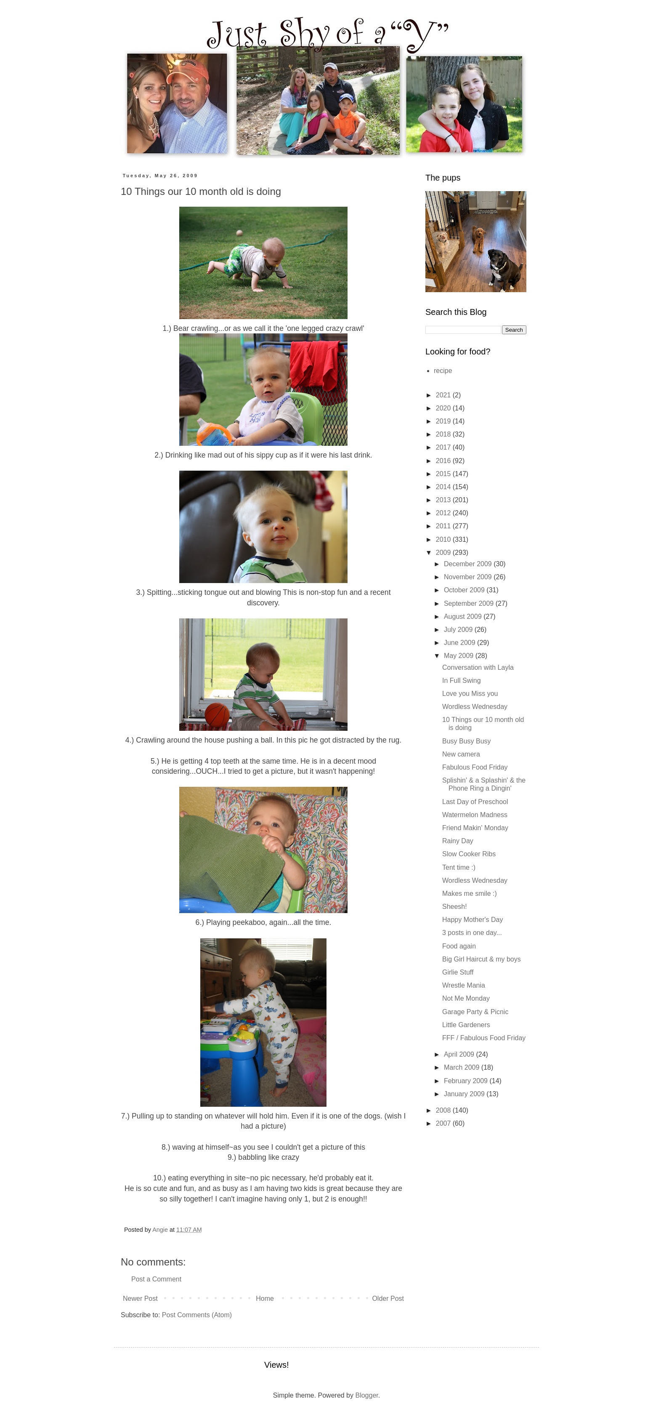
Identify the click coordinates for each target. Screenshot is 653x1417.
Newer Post (140, 1298)
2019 (444, 421)
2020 (444, 408)
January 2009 (465, 1093)
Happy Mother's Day (472, 919)
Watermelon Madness (474, 814)
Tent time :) (458, 867)
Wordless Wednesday (474, 706)
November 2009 (469, 577)
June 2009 (460, 642)
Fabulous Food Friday (475, 767)
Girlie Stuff (457, 972)
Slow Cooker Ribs (469, 854)
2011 (444, 526)
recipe (443, 370)
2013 (444, 499)
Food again (459, 946)
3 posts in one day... (472, 932)
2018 (444, 434)
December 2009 (469, 563)
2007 (444, 1123)
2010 (444, 539)
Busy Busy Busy (466, 741)
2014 (444, 486)
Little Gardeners (466, 1024)
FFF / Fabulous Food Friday (484, 1037)
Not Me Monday (466, 998)
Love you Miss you (470, 693)
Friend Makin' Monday (475, 827)
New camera (461, 754)
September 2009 (470, 603)
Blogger (366, 1395)
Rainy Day (457, 840)
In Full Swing (461, 680)
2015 (444, 473)
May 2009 (459, 655)
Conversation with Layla (478, 667)
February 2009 (467, 1080)
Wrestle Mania (463, 985)
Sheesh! (454, 906)
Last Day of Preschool (475, 801)
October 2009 (465, 590)
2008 (444, 1110)
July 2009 (459, 629)
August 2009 (463, 616)
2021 (444, 395)
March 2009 (462, 1067)
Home (265, 1298)
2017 (444, 447)
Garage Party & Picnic (475, 1011)
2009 (444, 552)
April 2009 (460, 1054)
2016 (444, 460)
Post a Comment (156, 1279)
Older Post (388, 1298)
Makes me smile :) (469, 893)
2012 (444, 513)
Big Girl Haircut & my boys (481, 959)
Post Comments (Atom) (197, 1314)
